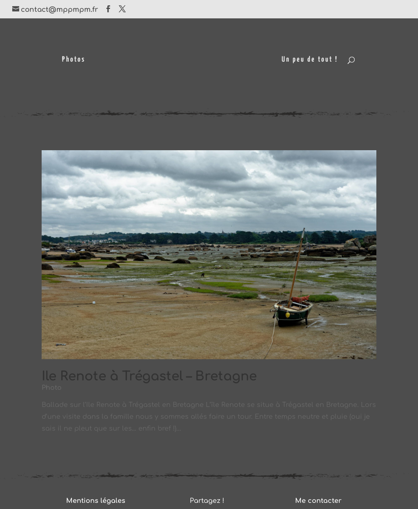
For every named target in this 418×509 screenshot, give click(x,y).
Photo (52, 387)
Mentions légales (95, 501)
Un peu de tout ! (310, 60)
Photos (73, 60)
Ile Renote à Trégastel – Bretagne (149, 376)
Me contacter (318, 501)
